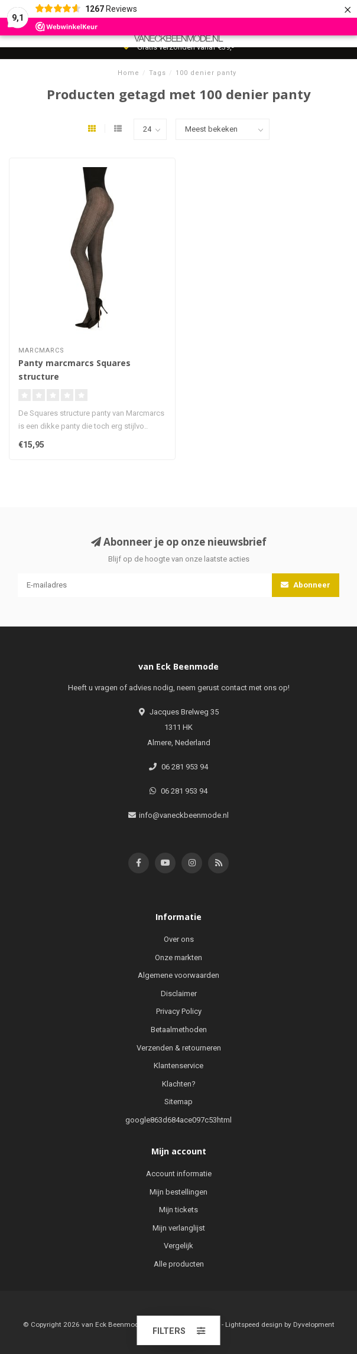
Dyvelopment (314, 1324)
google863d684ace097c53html (178, 1119)
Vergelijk (178, 1245)
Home (128, 73)
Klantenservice (178, 1065)
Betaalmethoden (179, 1029)
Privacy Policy (179, 1011)
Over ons (179, 939)
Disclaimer (179, 993)
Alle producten (179, 1264)
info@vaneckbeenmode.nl (184, 815)
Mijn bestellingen (178, 1191)
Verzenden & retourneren (179, 1047)
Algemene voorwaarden (178, 975)
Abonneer (305, 584)
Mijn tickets (178, 1209)
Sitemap (178, 1101)
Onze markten (178, 957)
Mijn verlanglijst (178, 1228)
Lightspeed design (254, 1324)
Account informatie (179, 1173)
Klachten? (179, 1083)
